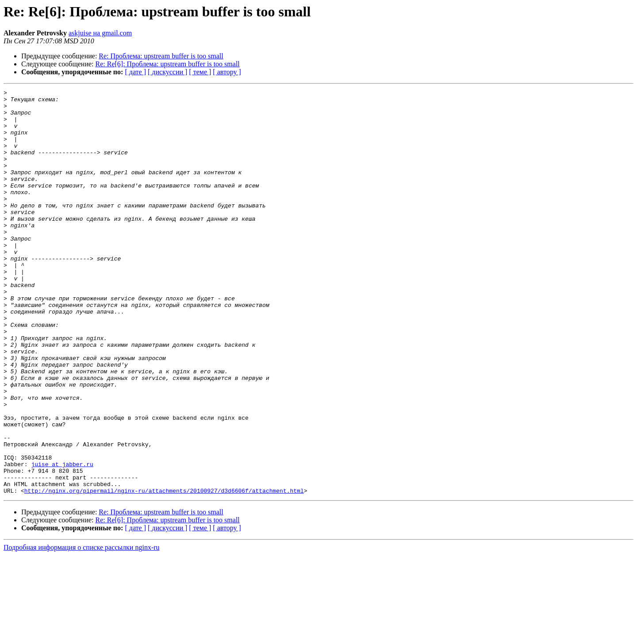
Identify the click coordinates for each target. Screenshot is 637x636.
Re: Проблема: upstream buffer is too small (161, 56)
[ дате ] (135, 72)
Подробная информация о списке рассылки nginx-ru (82, 628)
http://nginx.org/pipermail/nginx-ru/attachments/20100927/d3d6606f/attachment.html (164, 571)
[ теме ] (200, 72)
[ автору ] (227, 72)
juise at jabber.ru (62, 540)
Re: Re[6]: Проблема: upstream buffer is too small (168, 64)
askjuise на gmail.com (100, 33)
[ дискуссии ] (167, 72)
